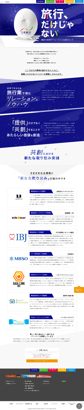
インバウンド (71, 370)
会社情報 (11, 403)
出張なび (64, 381)
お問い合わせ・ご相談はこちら (42, 360)
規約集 (37, 403)
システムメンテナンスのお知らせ (72, 404)
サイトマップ (46, 383)
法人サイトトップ (10, 381)
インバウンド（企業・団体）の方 (32, 390)
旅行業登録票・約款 (28, 403)
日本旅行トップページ (11, 383)
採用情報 (63, 403)
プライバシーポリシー (20, 403)
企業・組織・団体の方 (53, 370)
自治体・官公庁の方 (43, 369)
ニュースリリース (54, 403)
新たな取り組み (34, 369)
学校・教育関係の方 (62, 369)
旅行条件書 (46, 403)
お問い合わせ (46, 381)
